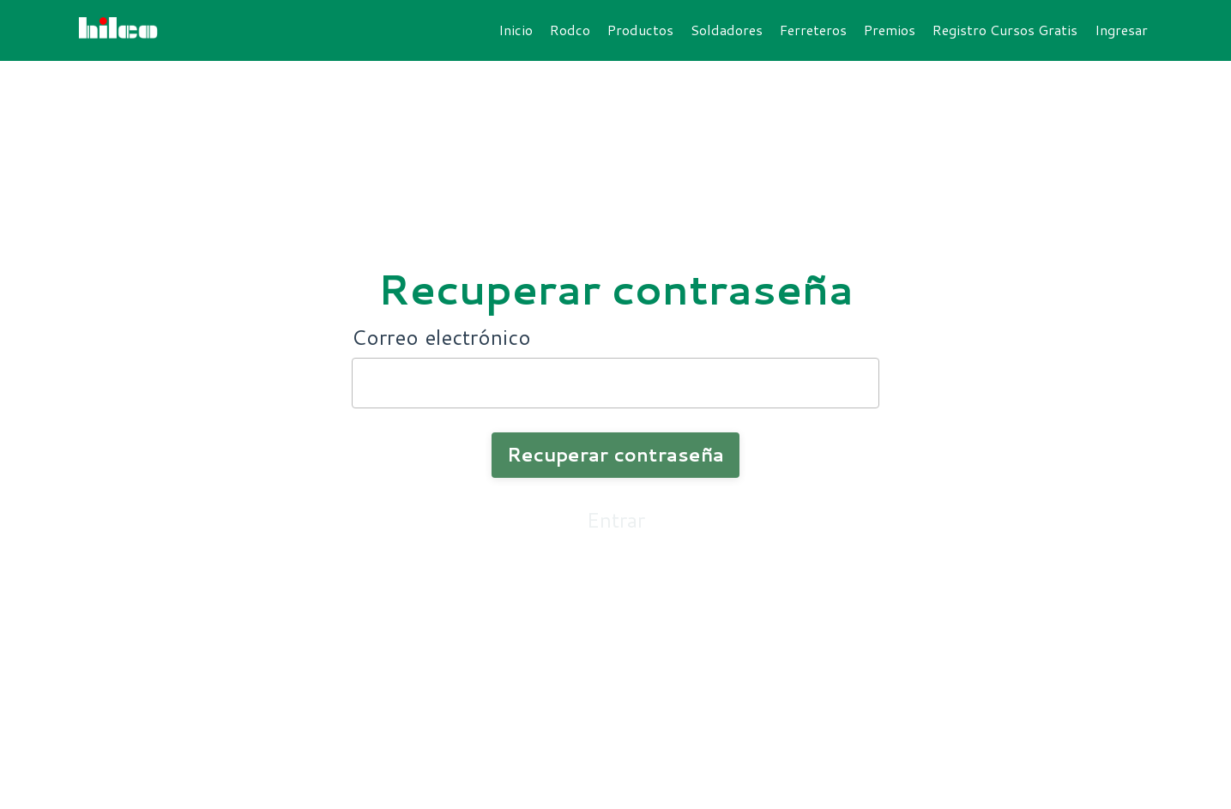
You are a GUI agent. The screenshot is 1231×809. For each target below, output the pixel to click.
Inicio (515, 29)
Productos (640, 29)
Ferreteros (813, 29)
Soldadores (727, 29)
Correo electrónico (441, 337)
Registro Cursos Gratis (1004, 29)
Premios (889, 29)
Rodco (570, 29)
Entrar (616, 519)
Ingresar (1121, 29)
